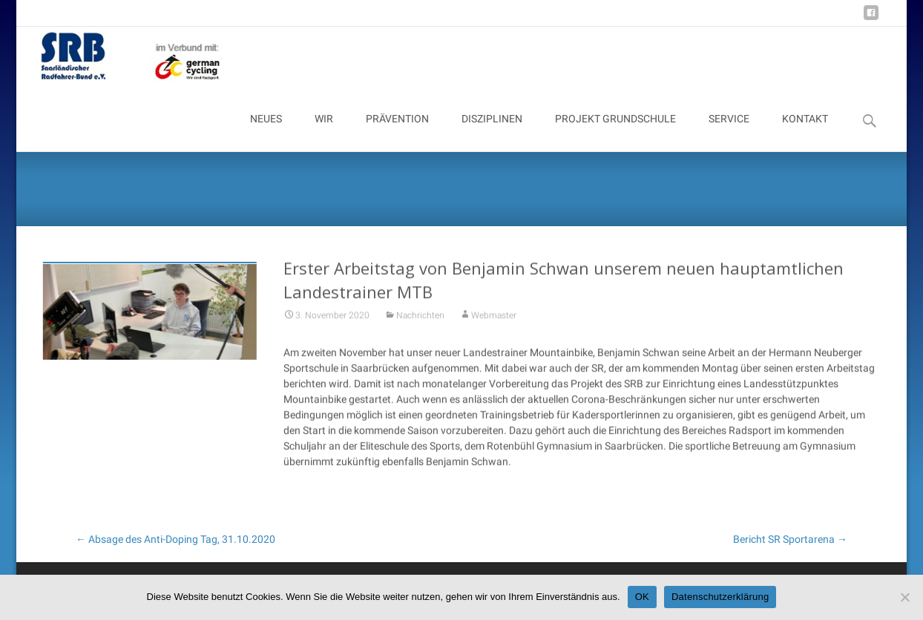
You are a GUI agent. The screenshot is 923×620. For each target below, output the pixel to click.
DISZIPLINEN (492, 132)
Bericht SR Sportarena (790, 539)
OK (642, 596)
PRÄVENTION (397, 132)
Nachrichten (420, 322)
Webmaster (493, 322)
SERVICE (729, 132)
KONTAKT (805, 132)
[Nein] (904, 597)
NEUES (266, 132)
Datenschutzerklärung (720, 596)
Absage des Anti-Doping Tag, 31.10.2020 (175, 539)
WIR (324, 132)
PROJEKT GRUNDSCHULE (615, 132)
